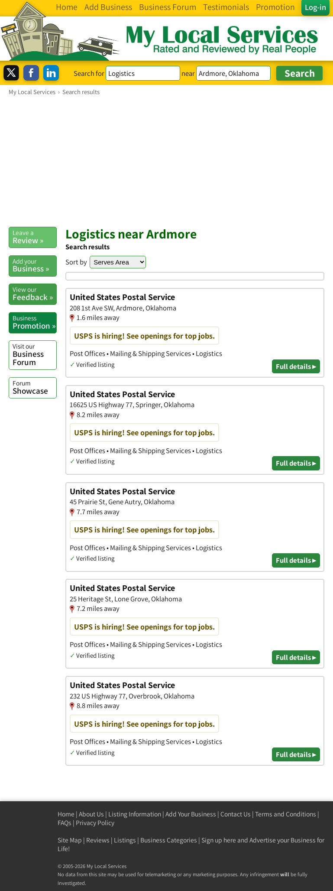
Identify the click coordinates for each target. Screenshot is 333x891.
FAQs (64, 823)
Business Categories (168, 840)
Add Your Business (190, 814)
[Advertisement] (166, 161)
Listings (125, 840)
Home (66, 814)
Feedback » (34, 293)
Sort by (76, 262)
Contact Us (235, 814)
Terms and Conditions (285, 814)
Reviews (98, 840)
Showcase (34, 387)
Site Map (70, 840)
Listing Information (134, 814)
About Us (91, 814)
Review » (34, 236)
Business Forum (34, 354)
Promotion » (34, 322)
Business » (34, 265)
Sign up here (218, 840)
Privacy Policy (95, 823)
